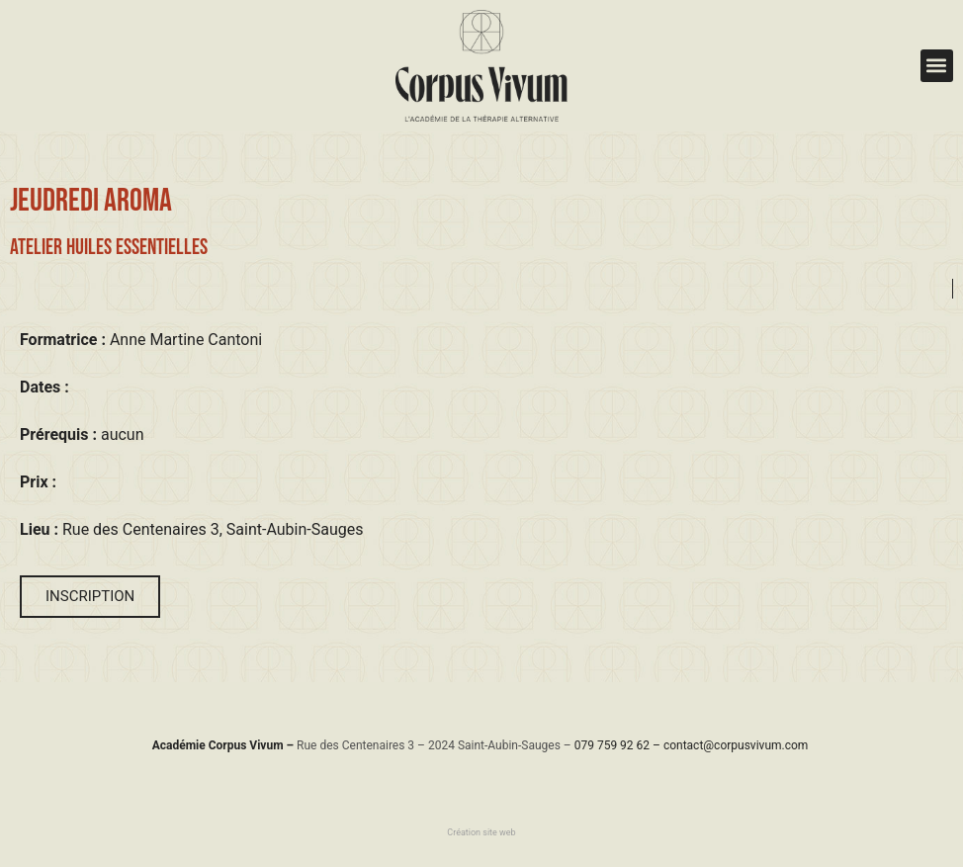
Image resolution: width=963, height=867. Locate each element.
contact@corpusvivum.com (735, 745)
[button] (936, 65)
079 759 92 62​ (612, 745)
